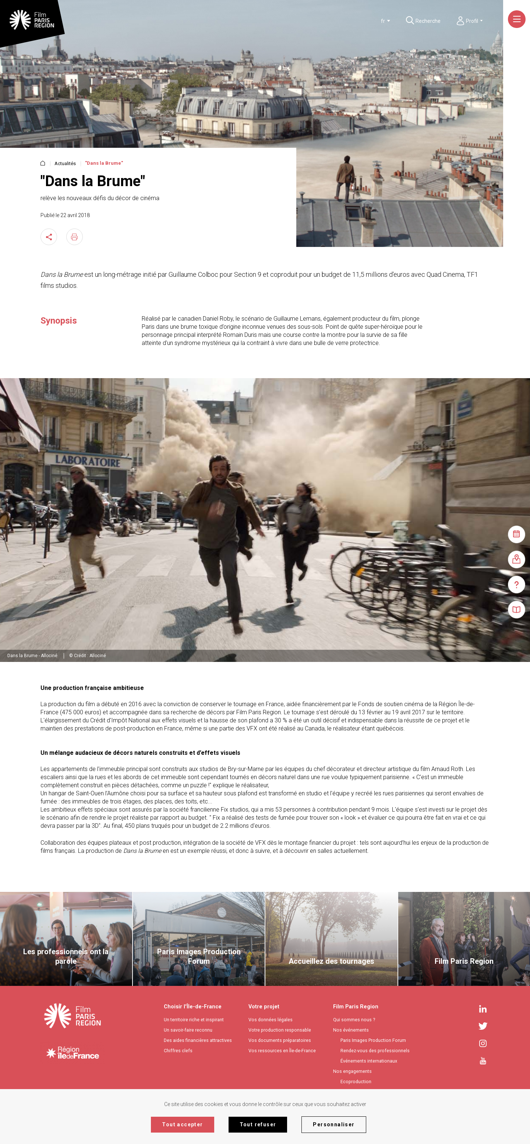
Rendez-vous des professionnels (375, 1050)
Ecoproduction (355, 1081)
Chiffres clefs (178, 1050)
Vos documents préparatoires (279, 1040)
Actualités (65, 163)
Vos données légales (270, 1019)
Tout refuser (258, 1124)
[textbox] (371, 21)
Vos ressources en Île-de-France (282, 1050)
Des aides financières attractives (198, 1040)
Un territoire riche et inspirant (194, 1019)
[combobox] (372, 21)
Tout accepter (182, 1124)
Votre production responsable (279, 1030)
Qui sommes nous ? (354, 1019)
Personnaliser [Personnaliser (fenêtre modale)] (333, 1124)
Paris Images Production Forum (373, 1040)
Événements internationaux (368, 1061)
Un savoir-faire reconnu (188, 1030)
